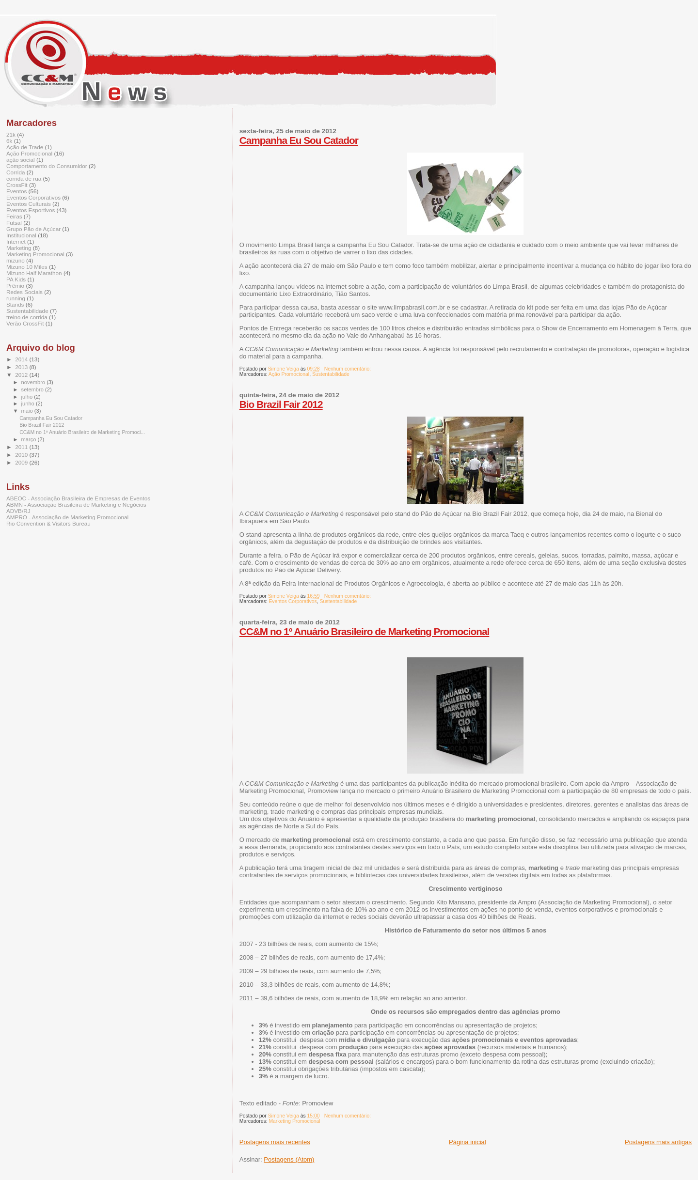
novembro (34, 382)
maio (27, 411)
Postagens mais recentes (274, 1142)
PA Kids (16, 279)
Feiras (14, 216)
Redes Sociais (24, 292)
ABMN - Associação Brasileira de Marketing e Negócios (76, 504)
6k (9, 141)
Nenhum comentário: (348, 369)
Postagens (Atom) (289, 1159)
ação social (20, 159)
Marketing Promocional (294, 1121)
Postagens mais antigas (658, 1142)
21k (11, 134)
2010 (22, 454)
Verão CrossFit (25, 323)
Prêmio (15, 285)
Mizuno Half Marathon (34, 273)
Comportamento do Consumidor (46, 166)
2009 (22, 462)
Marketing (18, 248)
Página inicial (467, 1142)
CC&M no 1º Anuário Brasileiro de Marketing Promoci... (82, 432)
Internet (16, 241)
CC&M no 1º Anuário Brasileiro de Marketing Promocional (364, 631)
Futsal (14, 222)
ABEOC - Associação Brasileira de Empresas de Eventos (78, 498)
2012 (22, 375)
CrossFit (17, 185)
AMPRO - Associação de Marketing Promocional (67, 517)
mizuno (15, 260)
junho (28, 403)
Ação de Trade (24, 147)
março (29, 439)
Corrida (15, 172)
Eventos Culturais (28, 204)
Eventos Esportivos (30, 210)
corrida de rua (23, 178)
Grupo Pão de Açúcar (33, 229)
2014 (22, 359)
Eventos (16, 191)
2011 (22, 447)
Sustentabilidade (330, 374)
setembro (33, 389)
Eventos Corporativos (293, 601)
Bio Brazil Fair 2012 (281, 404)
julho (27, 397)
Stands (15, 304)
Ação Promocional (289, 374)
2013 (22, 367)
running (15, 298)
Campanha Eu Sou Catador (298, 140)
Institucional (21, 235)
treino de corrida (27, 317)
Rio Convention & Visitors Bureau (48, 523)
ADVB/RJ (18, 511)
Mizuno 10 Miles (27, 267)
